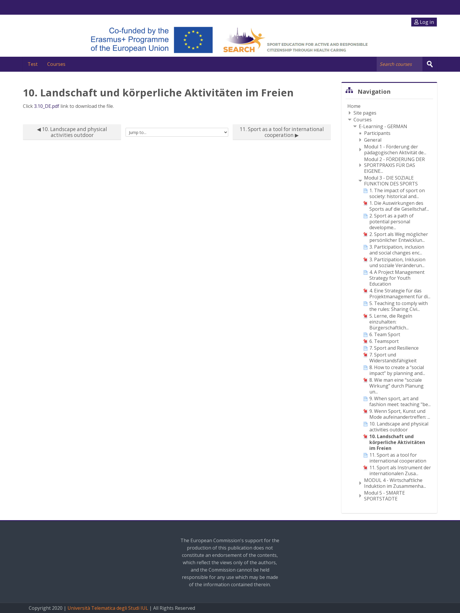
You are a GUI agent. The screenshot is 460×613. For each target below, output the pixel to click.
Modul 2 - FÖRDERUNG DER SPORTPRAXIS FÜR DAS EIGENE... (394, 165)
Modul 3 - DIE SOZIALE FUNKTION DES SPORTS (391, 180)
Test (34, 64)
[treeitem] (389, 106)
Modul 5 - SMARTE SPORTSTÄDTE (384, 495)
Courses (59, 64)
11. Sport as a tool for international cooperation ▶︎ (282, 131)
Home (354, 106)
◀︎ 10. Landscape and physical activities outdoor (72, 131)
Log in (424, 22)
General (372, 139)
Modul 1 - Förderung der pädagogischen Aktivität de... (395, 149)
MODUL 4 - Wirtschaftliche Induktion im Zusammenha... (395, 483)
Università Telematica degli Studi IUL (107, 608)
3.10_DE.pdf (46, 106)
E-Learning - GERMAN (383, 126)
